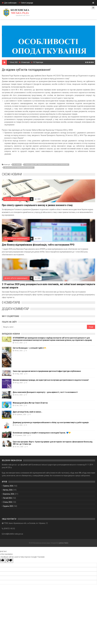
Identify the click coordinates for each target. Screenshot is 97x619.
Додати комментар (15, 309)
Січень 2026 (7, 502)
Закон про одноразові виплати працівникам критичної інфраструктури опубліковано (47, 371)
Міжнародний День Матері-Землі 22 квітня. (30, 403)
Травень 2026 (8, 486)
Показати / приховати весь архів (14, 513)
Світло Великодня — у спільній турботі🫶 (29, 348)
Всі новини (17, 164)
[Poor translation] (9, 560)
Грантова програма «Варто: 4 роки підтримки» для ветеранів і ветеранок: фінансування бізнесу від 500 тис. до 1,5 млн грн (52, 443)
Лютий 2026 (7, 498)
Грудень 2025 (8, 506)
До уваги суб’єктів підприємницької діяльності (19, 167)
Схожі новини (12, 174)
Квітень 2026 (8, 490)
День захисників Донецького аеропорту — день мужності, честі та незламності (45, 392)
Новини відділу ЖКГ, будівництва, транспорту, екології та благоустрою (46, 164)
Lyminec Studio (63, 543)
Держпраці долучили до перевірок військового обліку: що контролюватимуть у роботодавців (51, 422)
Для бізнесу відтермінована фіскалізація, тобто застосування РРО (38, 244)
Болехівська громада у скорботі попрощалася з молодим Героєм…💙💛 (42, 433)
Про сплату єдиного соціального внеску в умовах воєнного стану (37, 205)
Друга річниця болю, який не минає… (27, 412)
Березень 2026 (8, 494)
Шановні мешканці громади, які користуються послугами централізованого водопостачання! (51, 380)
